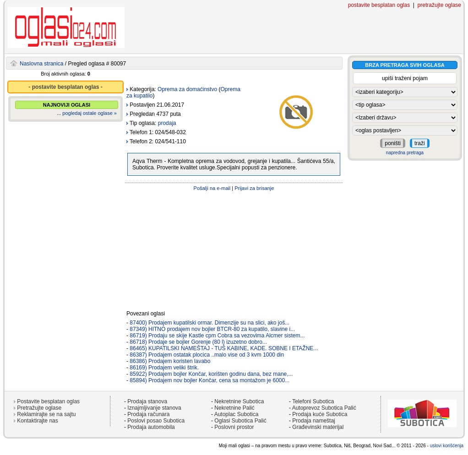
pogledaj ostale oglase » (89, 113)
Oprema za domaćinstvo (187, 89)
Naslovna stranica (41, 63)
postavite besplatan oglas (379, 5)
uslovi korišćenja (446, 445)
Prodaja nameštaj (313, 420)
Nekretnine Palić (234, 408)
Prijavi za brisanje (254, 188)
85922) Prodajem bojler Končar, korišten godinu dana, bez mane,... (211, 374)
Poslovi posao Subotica (156, 420)
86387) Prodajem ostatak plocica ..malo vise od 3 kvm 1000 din (207, 355)
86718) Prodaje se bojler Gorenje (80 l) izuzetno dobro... (198, 342)
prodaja (167, 123)
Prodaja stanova (147, 401)
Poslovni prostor (234, 427)
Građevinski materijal (317, 427)
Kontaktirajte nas (37, 420)
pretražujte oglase (439, 5)
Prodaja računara (148, 414)
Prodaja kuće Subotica (319, 414)
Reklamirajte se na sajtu (46, 414)
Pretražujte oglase (39, 408)
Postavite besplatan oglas (48, 401)
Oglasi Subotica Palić (240, 420)
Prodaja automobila (150, 427)
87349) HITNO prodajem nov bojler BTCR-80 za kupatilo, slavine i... (212, 329)
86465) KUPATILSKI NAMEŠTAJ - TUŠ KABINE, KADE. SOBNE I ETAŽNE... (224, 348)
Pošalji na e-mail (212, 188)
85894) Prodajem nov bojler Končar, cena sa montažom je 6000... (209, 380)
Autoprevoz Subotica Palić (324, 408)
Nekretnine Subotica (239, 401)
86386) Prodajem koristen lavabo (170, 361)
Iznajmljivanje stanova (154, 408)
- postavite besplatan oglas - (65, 87)
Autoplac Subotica (236, 414)
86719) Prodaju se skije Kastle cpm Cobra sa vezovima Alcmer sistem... (217, 335)
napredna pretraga (405, 152)
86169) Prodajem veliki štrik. (164, 367)
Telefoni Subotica (313, 401)
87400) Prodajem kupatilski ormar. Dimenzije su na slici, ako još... (209, 323)
